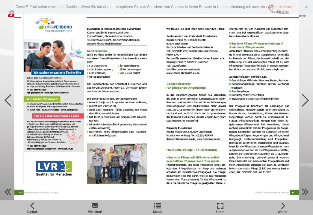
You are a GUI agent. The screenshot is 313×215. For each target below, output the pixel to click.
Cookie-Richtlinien (280, 7)
